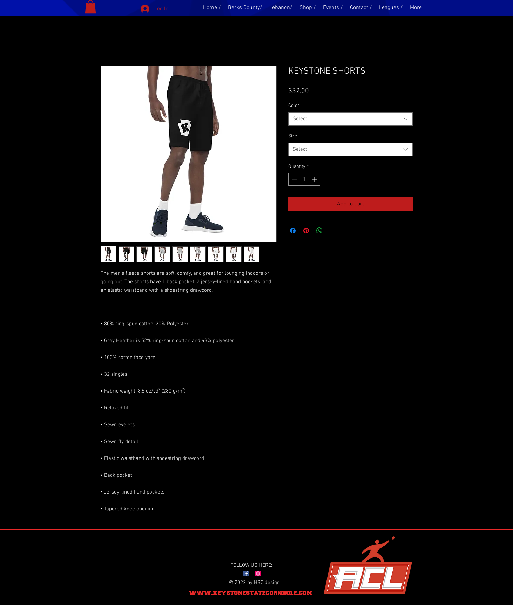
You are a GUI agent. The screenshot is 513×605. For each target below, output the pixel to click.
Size (292, 136)
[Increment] (315, 179)
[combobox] (350, 119)
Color (293, 106)
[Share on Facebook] (293, 230)
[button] (90, 6)
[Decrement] (293, 179)
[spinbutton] (304, 179)
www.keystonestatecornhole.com (250, 593)
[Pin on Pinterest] (306, 230)
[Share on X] (333, 230)
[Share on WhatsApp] (319, 230)
